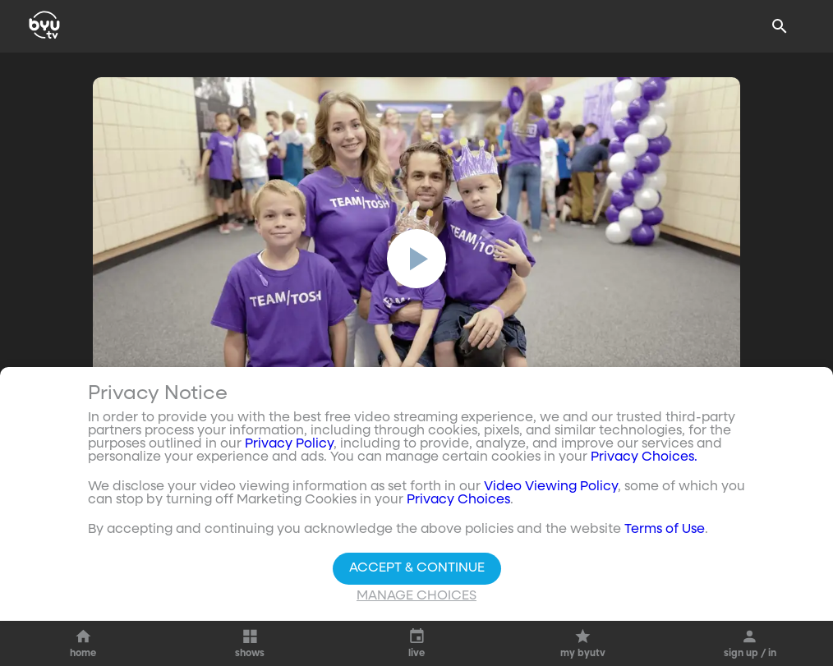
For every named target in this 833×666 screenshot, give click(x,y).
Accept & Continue (417, 568)
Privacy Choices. (644, 457)
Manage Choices (416, 596)
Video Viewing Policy (551, 487)
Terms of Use (664, 529)
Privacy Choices (458, 500)
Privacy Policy (289, 444)
